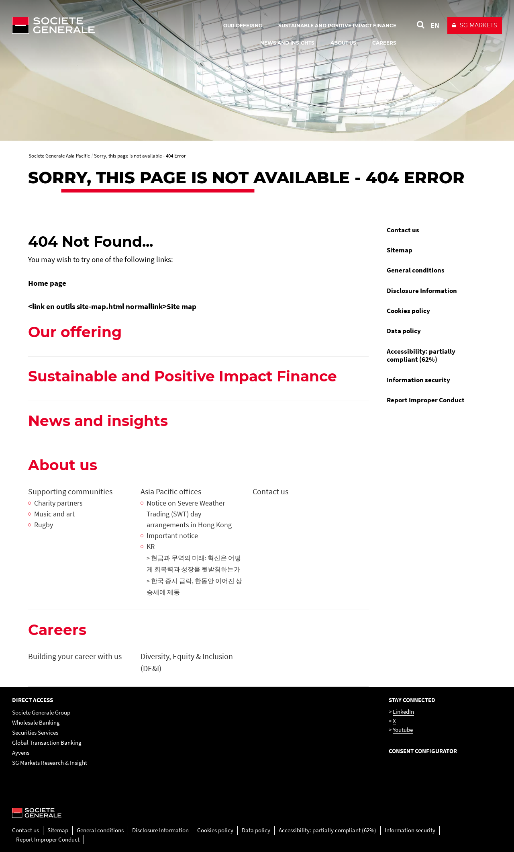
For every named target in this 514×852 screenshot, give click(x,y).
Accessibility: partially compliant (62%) (421, 355)
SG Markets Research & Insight (49, 762)
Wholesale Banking (36, 722)
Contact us (403, 229)
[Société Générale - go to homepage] (100, 25)
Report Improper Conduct (426, 399)
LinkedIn (403, 711)
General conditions (416, 270)
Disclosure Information (422, 290)
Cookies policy (408, 310)
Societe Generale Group (41, 712)
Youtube (403, 729)
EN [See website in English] (434, 25)
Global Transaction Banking (47, 742)
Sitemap (399, 250)
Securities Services (35, 732)
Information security (418, 379)
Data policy (404, 330)
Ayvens (20, 752)
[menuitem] (433, 230)
